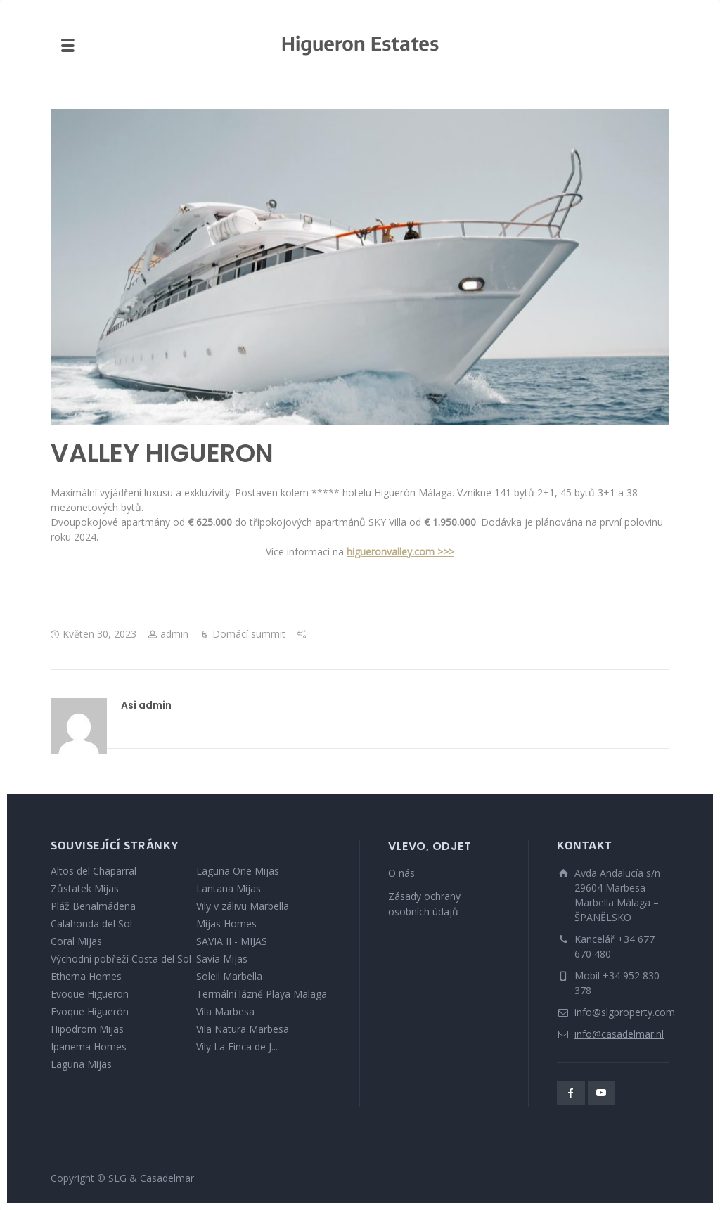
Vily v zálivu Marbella (242, 906)
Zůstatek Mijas (85, 888)
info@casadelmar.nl (619, 1034)
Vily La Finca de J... (237, 1046)
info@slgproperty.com (624, 1012)
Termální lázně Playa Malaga (261, 993)
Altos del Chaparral (93, 870)
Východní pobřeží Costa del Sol (121, 958)
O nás (401, 873)
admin (174, 634)
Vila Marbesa (225, 1011)
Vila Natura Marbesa (242, 1029)
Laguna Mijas (81, 1064)
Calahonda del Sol (91, 923)
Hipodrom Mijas (87, 1029)
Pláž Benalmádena (93, 906)
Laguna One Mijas (237, 870)
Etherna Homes (86, 976)
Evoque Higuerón (90, 1011)
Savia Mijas (222, 958)
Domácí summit (248, 634)
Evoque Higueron (90, 993)
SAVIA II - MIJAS (231, 941)
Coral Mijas (76, 941)
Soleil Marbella (229, 976)
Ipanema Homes (89, 1046)
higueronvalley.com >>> (400, 551)
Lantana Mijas (228, 888)
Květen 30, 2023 (99, 634)
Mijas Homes (226, 923)
